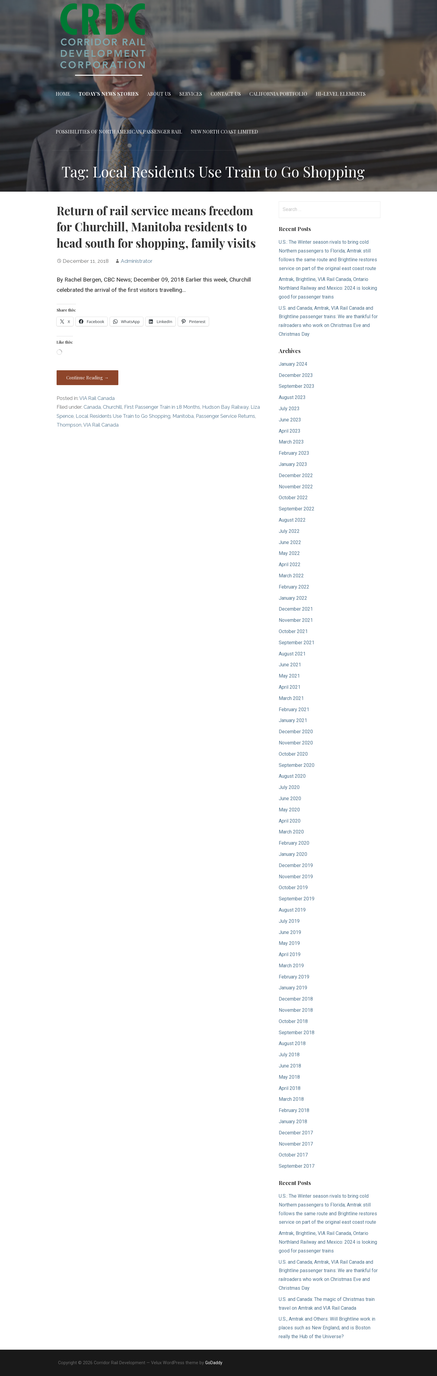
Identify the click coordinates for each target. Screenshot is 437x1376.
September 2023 (296, 386)
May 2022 (289, 553)
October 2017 (293, 1155)
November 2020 (296, 743)
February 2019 (294, 977)
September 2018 (296, 1032)
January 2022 (293, 598)
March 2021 (291, 698)
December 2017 (296, 1133)
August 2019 (292, 910)
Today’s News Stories (109, 94)
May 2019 (289, 943)
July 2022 (289, 531)
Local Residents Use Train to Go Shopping (123, 416)
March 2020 (291, 832)
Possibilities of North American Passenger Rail (119, 131)
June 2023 (290, 420)
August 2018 (292, 1043)
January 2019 (293, 988)
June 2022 (290, 542)
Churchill (112, 407)
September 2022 (296, 509)
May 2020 (289, 810)
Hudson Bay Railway (225, 407)
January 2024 (293, 364)
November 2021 (296, 620)
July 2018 (289, 1055)
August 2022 (292, 520)
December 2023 (296, 375)
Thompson (69, 425)
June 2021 (290, 665)
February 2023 (294, 453)
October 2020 (293, 754)
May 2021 (289, 676)
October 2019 (293, 887)
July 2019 (289, 921)
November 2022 (296, 487)
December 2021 (296, 609)
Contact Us (226, 94)
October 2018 (293, 1021)
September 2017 (296, 1166)
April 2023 (290, 431)
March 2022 (291, 576)
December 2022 (296, 475)
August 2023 (292, 397)
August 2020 (292, 776)
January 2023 (293, 464)
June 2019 (290, 932)
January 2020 (293, 854)
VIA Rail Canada (97, 398)
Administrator (137, 261)
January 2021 (293, 720)
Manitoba (183, 416)
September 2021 (296, 642)
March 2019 (291, 965)
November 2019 (296, 876)
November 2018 (296, 1010)
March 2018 (291, 1099)
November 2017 (296, 1144)
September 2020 (296, 765)
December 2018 (296, 999)
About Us (159, 94)
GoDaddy (213, 1362)
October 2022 (293, 497)
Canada (92, 407)
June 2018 (290, 1066)
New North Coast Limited (224, 131)
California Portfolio (278, 94)
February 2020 (294, 843)
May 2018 (289, 1077)
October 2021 (293, 631)
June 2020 (290, 798)
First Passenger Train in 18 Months (162, 407)
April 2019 (290, 954)
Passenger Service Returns (225, 416)
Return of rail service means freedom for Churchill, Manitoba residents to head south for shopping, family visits (156, 227)
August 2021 (292, 654)
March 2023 (291, 442)
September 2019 (296, 899)
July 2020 (289, 787)
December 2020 (296, 731)
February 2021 (294, 709)
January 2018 (293, 1121)
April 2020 (290, 821)
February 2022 (294, 587)
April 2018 (290, 1088)
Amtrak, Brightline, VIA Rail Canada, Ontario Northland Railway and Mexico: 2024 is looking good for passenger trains (328, 288)
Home (63, 94)
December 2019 (296, 865)
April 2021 (290, 687)
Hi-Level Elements (341, 94)
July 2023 (289, 408)
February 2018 (294, 1110)
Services (190, 94)
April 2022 (290, 564)
